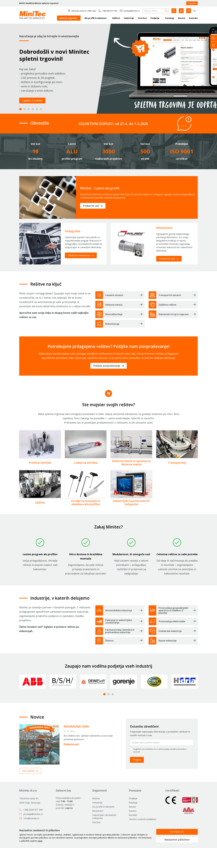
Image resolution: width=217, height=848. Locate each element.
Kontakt (193, 18)
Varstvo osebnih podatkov (142, 819)
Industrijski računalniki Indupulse (104, 817)
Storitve (142, 18)
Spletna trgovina (68, 18)
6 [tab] (41, 109)
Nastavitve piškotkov (177, 839)
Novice (181, 18)
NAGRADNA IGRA (76, 726)
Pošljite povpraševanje (108, 365)
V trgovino (192, 3)
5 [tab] (37, 109)
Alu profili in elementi (95, 18)
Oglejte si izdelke (32, 100)
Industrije (129, 18)
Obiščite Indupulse (81, 255)
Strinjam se (177, 831)
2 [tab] (24, 109)
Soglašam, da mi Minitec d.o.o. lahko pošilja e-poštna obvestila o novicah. (160, 750)
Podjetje (155, 18)
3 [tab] (29, 109)
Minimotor (97, 810)
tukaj (40, 840)
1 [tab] (20, 109)
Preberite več (93, 205)
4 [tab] (33, 109)
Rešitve (116, 18)
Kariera (132, 810)
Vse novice (30, 770)
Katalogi (169, 18)
